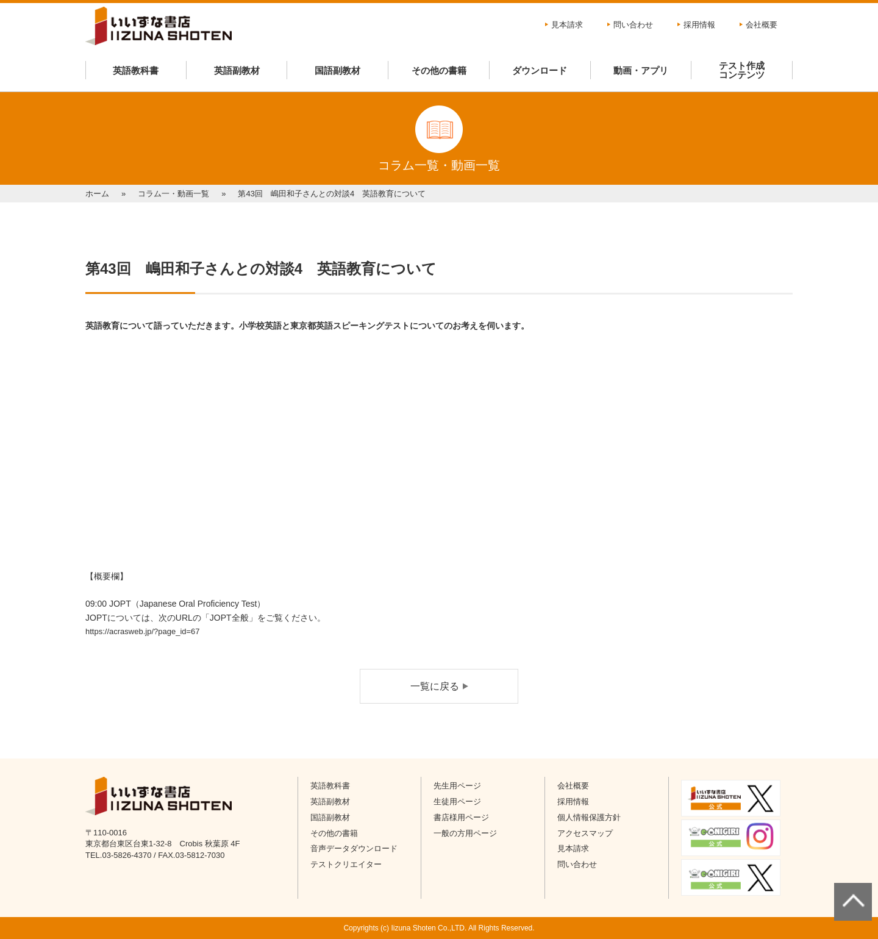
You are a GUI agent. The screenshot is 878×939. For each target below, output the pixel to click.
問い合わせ (633, 24)
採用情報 (699, 24)
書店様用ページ (461, 817)
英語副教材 (237, 70)
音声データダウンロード (354, 848)
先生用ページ (457, 785)
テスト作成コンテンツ (742, 70)
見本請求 (567, 24)
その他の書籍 (439, 70)
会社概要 (761, 24)
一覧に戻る (434, 686)
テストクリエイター (346, 864)
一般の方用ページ (465, 833)
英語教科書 (136, 70)
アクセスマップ (585, 833)
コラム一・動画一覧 (173, 193)
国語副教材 (337, 70)
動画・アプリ (640, 70)
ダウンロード (539, 70)
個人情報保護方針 (589, 817)
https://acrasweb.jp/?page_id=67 (142, 631)
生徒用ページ (457, 801)
